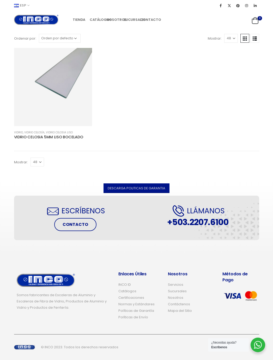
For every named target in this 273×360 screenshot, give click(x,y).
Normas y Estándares (136, 304)
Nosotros (113, 19)
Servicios (175, 284)
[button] (136, 188)
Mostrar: (215, 38)
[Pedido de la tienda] (60, 38)
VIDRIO (18, 132)
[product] (53, 87)
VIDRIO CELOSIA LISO (59, 132)
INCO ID (124, 284)
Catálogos (96, 19)
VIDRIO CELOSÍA (34, 132)
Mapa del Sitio (180, 310)
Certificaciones (131, 297)
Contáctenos (179, 304)
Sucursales (130, 19)
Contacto (146, 19)
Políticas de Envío (133, 317)
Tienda (79, 19)
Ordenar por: (25, 38)
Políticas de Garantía (136, 310)
